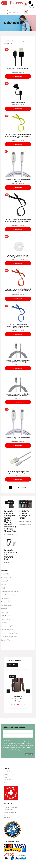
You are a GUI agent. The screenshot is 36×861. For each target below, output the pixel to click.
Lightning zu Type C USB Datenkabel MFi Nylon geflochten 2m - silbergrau (18, 394)
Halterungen (5, 598)
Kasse (5, 777)
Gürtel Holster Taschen (8, 591)
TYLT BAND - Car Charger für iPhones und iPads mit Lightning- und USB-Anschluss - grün (18, 136)
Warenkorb (7, 774)
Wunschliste (7, 780)
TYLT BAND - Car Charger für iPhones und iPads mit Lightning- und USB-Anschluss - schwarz (18, 221)
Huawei (3, 581)
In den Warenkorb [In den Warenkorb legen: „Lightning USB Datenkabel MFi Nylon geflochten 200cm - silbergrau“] (17, 479)
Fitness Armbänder (7, 633)
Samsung (4, 577)
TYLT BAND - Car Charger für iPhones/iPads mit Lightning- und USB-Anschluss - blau (18, 326)
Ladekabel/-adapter (7, 637)
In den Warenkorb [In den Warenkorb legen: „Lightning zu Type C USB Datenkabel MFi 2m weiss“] (17, 187)
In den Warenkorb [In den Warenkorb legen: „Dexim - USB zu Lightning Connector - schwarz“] (17, 76)
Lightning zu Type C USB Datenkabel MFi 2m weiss (18, 180)
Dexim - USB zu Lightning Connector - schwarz (18, 69)
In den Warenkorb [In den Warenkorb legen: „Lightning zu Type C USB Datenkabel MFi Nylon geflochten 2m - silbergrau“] (17, 402)
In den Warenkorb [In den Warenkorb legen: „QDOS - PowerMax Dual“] (17, 108)
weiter (24, 488)
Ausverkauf (4, 609)
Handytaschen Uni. (7, 595)
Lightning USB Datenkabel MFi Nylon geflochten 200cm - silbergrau (18, 472)
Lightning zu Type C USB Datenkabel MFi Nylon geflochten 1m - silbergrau (18, 361)
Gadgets (4, 616)
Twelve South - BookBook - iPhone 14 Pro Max (18, 699)
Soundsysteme (6, 605)
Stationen (4, 623)
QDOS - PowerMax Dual (18, 102)
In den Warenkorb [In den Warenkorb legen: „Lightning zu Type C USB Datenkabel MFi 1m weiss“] (17, 445)
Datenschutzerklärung (10, 812)
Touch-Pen (4, 619)
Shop (9, 41)
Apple (3, 574)
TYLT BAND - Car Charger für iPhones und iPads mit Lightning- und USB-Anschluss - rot (18, 290)
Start (5, 41)
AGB (5, 815)
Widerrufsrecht (8, 810)
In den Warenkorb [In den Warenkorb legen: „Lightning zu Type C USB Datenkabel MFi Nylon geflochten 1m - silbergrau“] (17, 368)
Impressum (7, 817)
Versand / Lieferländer (10, 807)
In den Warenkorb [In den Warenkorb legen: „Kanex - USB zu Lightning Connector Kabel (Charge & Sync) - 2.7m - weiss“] (17, 263)
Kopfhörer (4, 602)
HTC (2, 588)
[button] (4, 3)
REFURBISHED (6, 626)
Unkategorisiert (6, 630)
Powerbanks (5, 612)
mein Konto (7, 772)
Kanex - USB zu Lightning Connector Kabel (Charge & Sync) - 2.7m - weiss (18, 256)
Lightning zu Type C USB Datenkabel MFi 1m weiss (18, 438)
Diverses (4, 640)
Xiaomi (3, 584)
